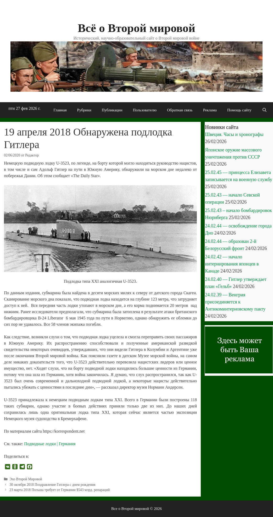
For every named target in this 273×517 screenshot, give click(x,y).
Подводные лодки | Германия (49, 444)
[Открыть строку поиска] (264, 110)
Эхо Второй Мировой (25, 479)
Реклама (210, 110)
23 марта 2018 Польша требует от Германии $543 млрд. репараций (59, 490)
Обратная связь (179, 110)
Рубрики (84, 110)
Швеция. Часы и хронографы (234, 134)
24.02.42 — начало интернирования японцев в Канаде (232, 264)
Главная (59, 110)
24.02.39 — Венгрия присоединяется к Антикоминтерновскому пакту (235, 302)
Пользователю (145, 110)
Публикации (112, 110)
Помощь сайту (239, 110)
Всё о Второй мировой (136, 28)
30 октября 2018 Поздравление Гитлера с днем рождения (52, 485)
